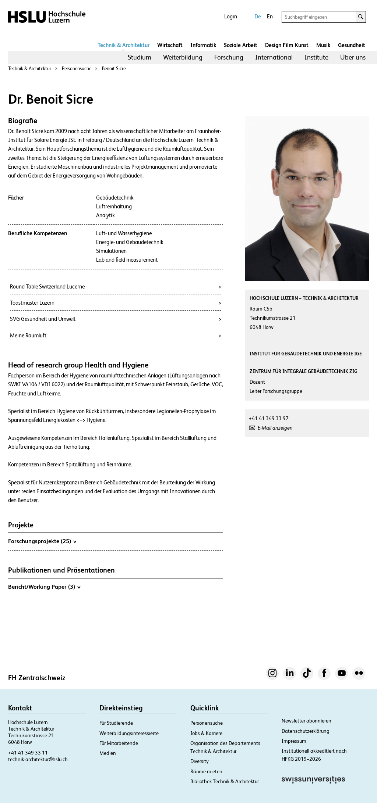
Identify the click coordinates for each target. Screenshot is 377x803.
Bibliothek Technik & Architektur (224, 781)
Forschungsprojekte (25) (42, 541)
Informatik (203, 45)
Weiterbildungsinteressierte (129, 733)
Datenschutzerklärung (306, 731)
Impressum (294, 741)
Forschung (228, 57)
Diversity (199, 761)
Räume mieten (206, 771)
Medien (107, 753)
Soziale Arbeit (240, 45)
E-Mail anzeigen (275, 428)
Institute (316, 57)
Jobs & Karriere (206, 733)
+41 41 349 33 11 (28, 753)
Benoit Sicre (114, 68)
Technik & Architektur (123, 45)
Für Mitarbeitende (118, 743)
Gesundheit (351, 45)
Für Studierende (116, 723)
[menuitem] (139, 57)
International (274, 57)
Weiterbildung (182, 57)
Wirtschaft (170, 45)
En (270, 16)
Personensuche (76, 68)
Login (230, 16)
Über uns (353, 57)
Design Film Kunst (287, 45)
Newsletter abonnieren (306, 721)
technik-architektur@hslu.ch (38, 759)
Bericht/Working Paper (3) (44, 586)
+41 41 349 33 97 (269, 418)
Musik (323, 45)
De (257, 16)
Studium (139, 57)
